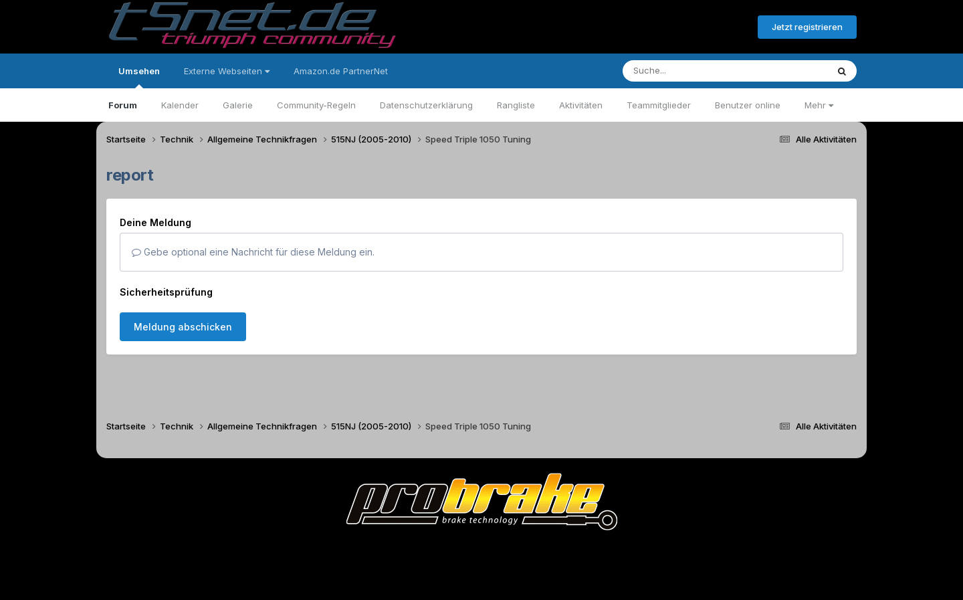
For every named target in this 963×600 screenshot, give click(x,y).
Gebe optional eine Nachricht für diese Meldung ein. (253, 252)
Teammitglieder (659, 105)
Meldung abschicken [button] (183, 326)
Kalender (180, 105)
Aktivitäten (581, 105)
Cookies (614, 552)
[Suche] (698, 71)
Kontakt (566, 552)
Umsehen (139, 77)
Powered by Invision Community (481, 580)
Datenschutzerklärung (426, 105)
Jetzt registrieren (807, 26)
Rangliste (516, 105)
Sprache (353, 552)
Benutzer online (747, 105)
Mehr (819, 105)
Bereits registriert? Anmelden (675, 27)
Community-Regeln (316, 105)
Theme (408, 552)
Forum (122, 105)
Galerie (238, 105)
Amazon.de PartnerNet (341, 71)
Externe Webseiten (227, 71)
